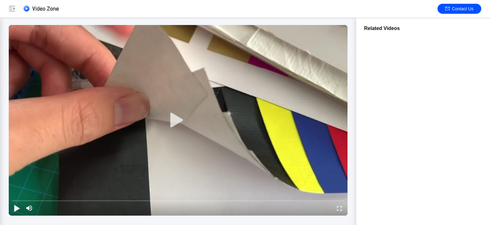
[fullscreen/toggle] (339, 208)
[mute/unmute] (29, 208)
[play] (178, 120)
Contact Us (459, 8)
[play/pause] (17, 208)
